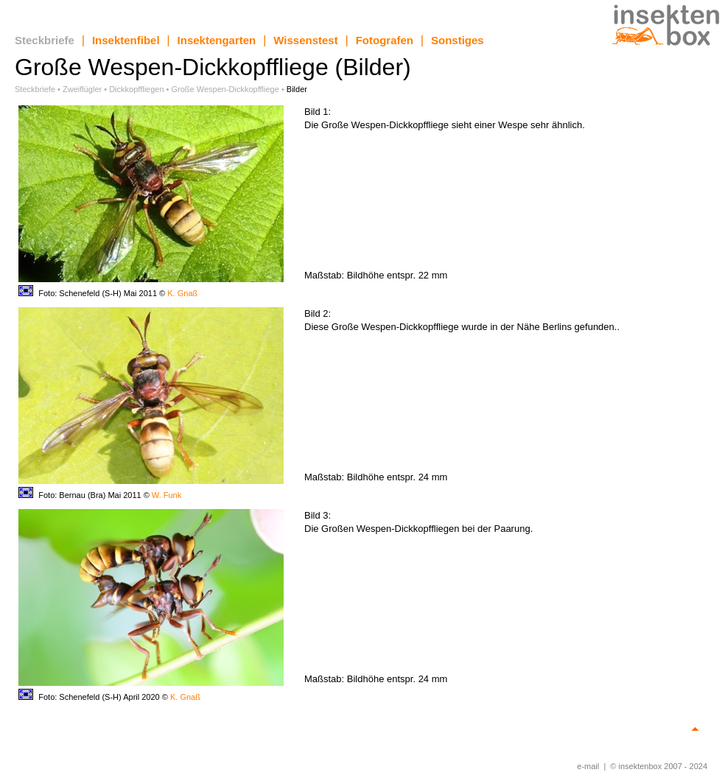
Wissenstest (305, 40)
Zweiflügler (82, 89)
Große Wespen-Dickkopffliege (225, 89)
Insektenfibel (126, 40)
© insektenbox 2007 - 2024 (658, 766)
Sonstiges (457, 40)
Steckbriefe (44, 40)
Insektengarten (217, 40)
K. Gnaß (182, 293)
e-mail (588, 766)
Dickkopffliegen (136, 89)
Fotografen (384, 40)
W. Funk (166, 495)
